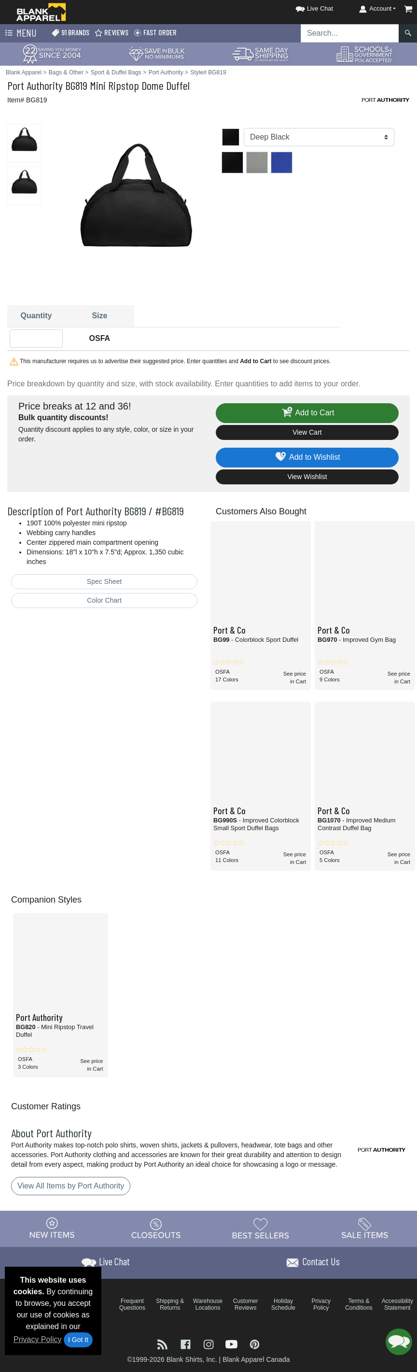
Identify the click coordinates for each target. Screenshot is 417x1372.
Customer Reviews (245, 1304)
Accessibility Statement (397, 1304)
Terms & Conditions (359, 1304)
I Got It (78, 1340)
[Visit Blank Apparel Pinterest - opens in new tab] (254, 1343)
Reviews (111, 33)
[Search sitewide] (350, 33)
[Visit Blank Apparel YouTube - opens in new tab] (232, 1343)
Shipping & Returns (170, 1304)
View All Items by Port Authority (70, 1186)
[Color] (319, 137)
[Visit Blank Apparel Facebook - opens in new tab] (186, 1343)
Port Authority (35, 85)
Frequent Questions (132, 1304)
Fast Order (155, 33)
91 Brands (70, 33)
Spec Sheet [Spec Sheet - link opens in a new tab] (104, 581)
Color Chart (104, 600)
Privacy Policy (38, 1339)
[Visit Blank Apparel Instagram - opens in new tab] (209, 1343)
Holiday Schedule (283, 1304)
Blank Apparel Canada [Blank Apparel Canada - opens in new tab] (256, 1359)
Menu (20, 33)
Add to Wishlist (307, 457)
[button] (305, 7)
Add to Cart (307, 413)
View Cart (306, 432)
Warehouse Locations (207, 1304)
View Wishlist (307, 477)
